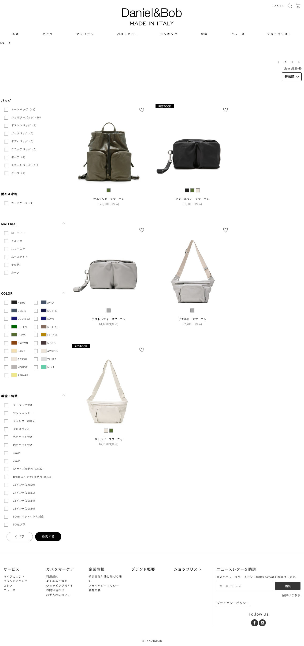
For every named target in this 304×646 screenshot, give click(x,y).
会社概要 (95, 590)
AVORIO (49, 351)
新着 (15, 34)
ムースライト (19, 256)
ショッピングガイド (60, 585)
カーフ (15, 272)
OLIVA (18, 335)
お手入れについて (58, 595)
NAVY (48, 318)
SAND (18, 351)
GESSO (19, 359)
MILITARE (50, 327)
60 (300, 68)
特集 (204, 34)
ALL (292, 68)
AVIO (47, 302)
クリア (20, 536)
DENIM (19, 310)
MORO (48, 343)
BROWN (19, 343)
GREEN (19, 327)
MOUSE (19, 367)
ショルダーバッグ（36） (27, 117)
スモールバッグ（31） (25, 165)
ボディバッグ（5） (23, 141)
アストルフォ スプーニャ (192, 199)
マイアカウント (14, 576)
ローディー (18, 233)
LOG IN (278, 6)
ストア (8, 585)
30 (296, 68)
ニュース (238, 34)
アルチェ (16, 240)
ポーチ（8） (19, 157)
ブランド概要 (143, 569)
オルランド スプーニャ (108, 199)
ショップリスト (279, 34)
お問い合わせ (55, 590)
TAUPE (48, 359)
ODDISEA (20, 318)
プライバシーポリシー (104, 585)
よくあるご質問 (56, 581)
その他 (15, 264)
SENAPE (20, 375)
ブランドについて (16, 581)
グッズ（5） (19, 173)
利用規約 (52, 576)
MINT (48, 367)
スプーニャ (18, 248)
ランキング (169, 34)
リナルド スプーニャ (192, 319)
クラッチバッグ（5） (24, 149)
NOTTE (49, 310)
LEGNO (49, 335)
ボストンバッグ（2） (24, 125)
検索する (48, 536)
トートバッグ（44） (24, 109)
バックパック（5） (23, 133)
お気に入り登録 (141, 110)
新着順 (292, 76)
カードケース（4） (23, 203)
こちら (295, 595)
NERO (18, 302)
